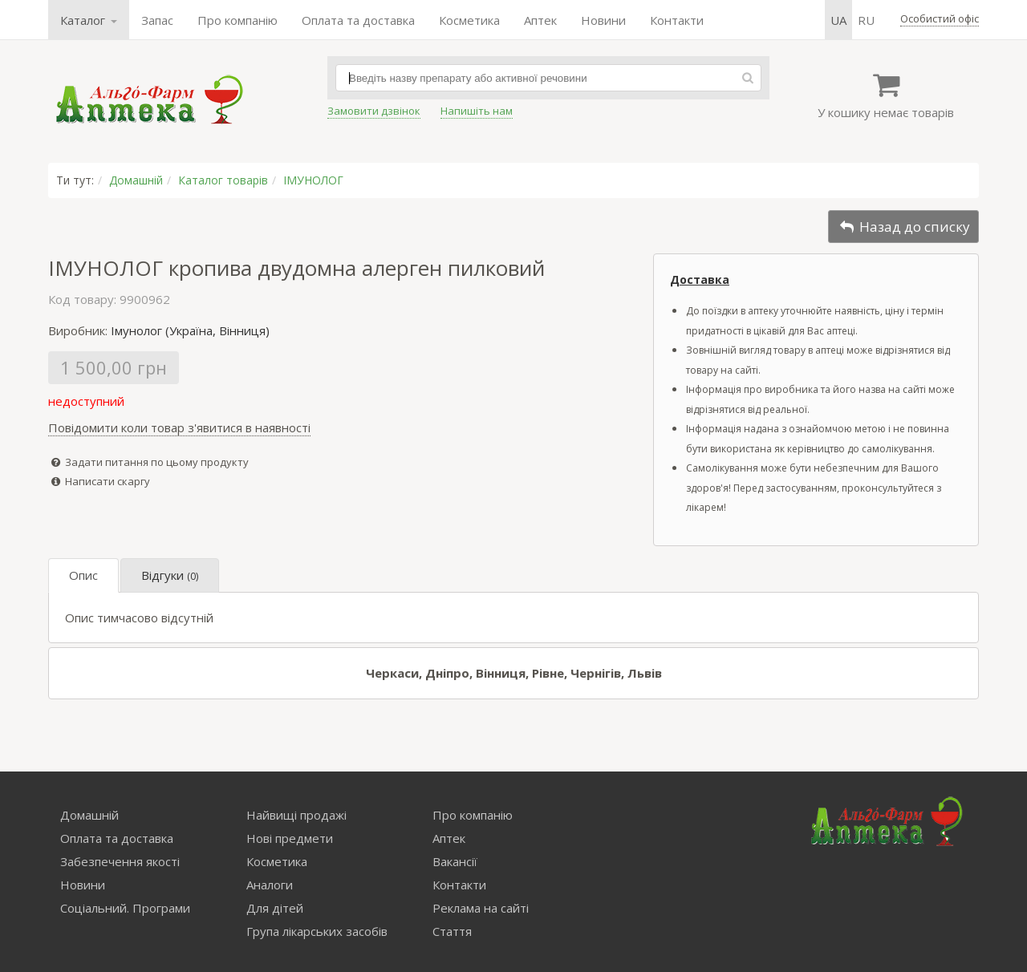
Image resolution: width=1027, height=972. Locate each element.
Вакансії (454, 861)
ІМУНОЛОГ (313, 180)
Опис (83, 575)
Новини (603, 20)
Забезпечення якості (120, 861)
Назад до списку (903, 226)
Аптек (540, 20)
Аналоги (269, 885)
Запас (157, 20)
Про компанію (237, 20)
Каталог (88, 20)
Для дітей (274, 908)
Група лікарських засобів (317, 931)
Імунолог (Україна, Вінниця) (190, 330)
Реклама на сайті (480, 908)
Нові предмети (289, 838)
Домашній (136, 180)
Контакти (677, 20)
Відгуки (169, 575)
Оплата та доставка (358, 20)
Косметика (469, 20)
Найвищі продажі (296, 815)
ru (866, 20)
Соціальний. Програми (125, 908)
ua (838, 20)
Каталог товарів (223, 180)
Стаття (452, 931)
